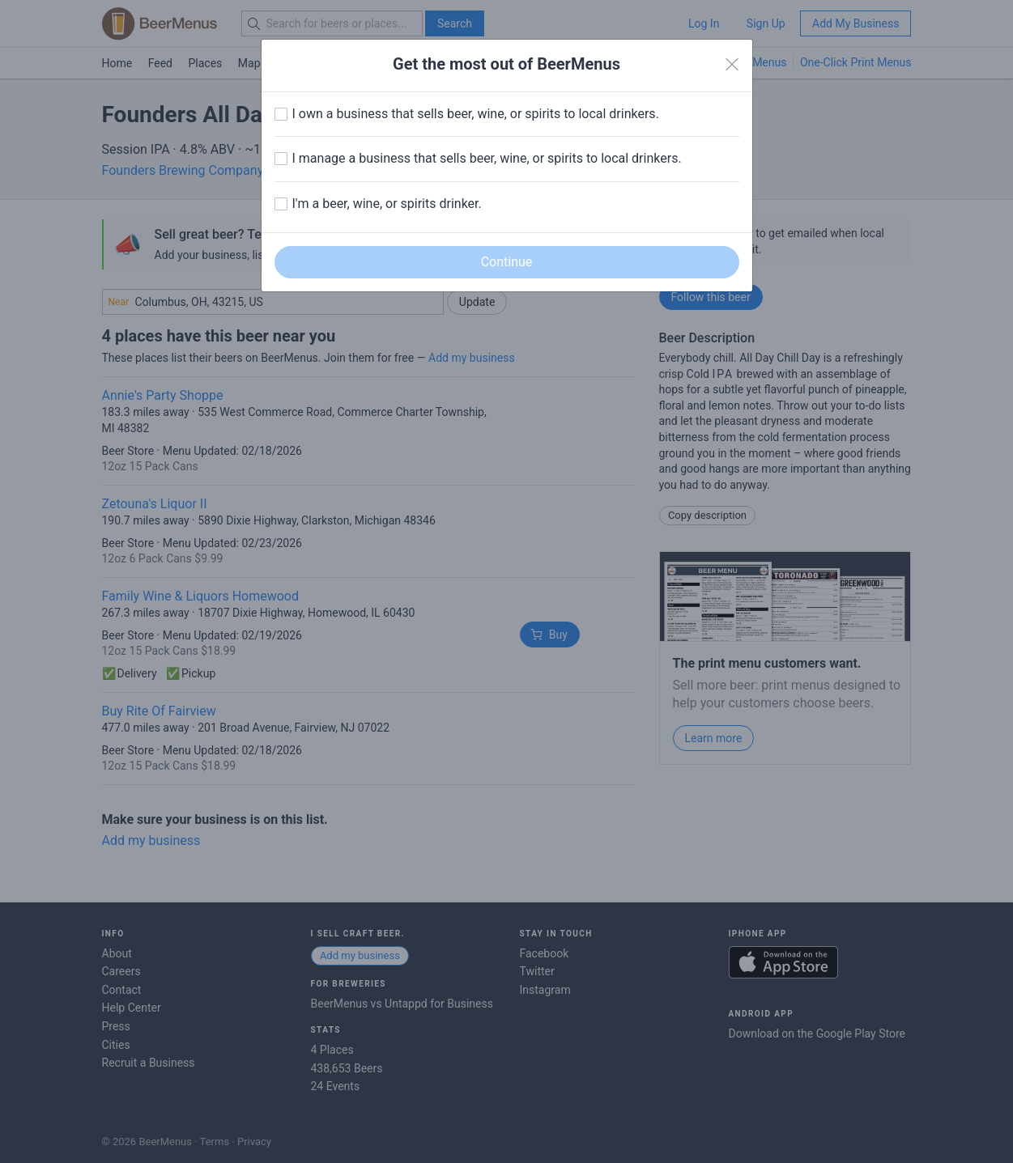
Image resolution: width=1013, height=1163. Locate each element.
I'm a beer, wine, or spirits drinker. (387, 203)
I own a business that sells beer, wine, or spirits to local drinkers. (475, 113)
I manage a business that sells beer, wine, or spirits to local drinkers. (487, 158)
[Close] (732, 65)
